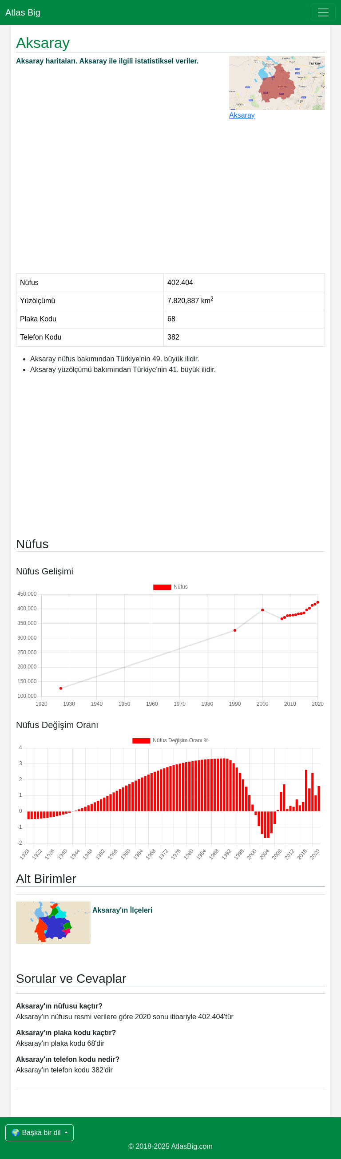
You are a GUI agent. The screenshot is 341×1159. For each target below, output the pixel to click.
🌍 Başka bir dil (37, 1132)
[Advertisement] (170, 200)
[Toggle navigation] (323, 12)
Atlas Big (22, 12)
